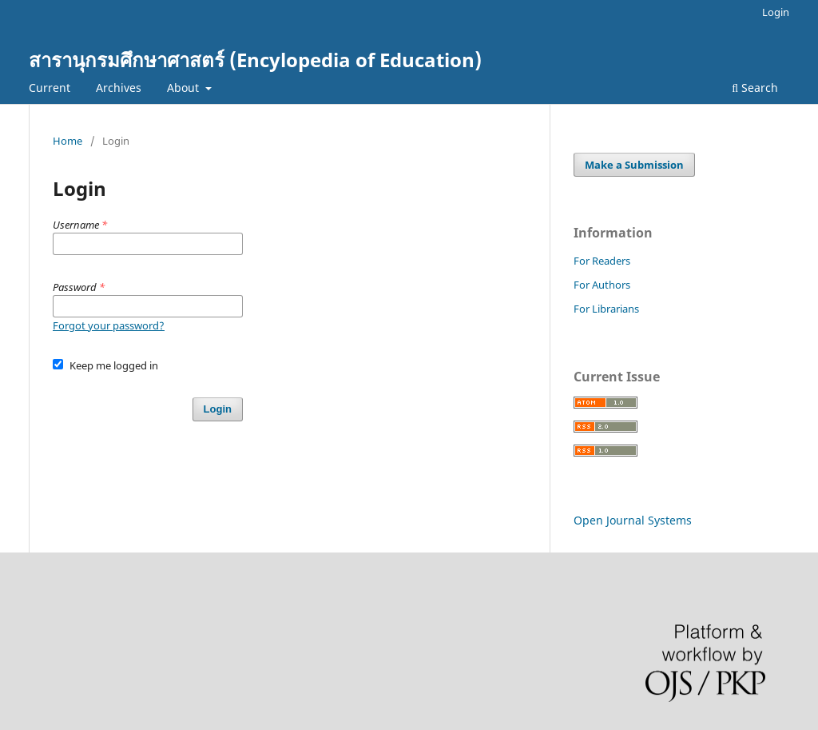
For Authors (602, 284)
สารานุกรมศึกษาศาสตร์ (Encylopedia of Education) (255, 59)
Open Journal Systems (633, 520)
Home (67, 141)
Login (775, 12)
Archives (118, 87)
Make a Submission (634, 165)
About (184, 87)
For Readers (602, 260)
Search (755, 87)
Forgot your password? (109, 325)
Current (49, 87)
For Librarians (606, 308)
